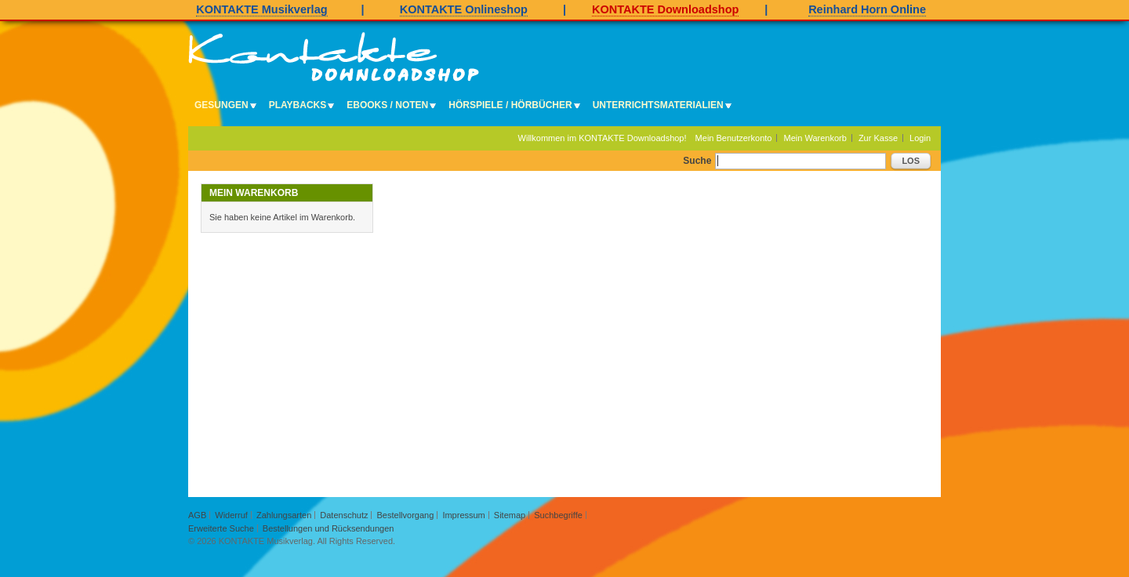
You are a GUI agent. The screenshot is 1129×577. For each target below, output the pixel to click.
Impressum (463, 515)
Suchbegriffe (558, 515)
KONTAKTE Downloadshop (665, 9)
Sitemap (509, 515)
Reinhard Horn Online (867, 9)
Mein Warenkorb (815, 138)
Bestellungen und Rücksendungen (328, 528)
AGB (197, 515)
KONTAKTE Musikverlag (261, 9)
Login (920, 138)
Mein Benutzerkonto (733, 138)
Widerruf (231, 515)
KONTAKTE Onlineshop (464, 9)
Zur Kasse (878, 138)
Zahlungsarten (283, 515)
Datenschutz (344, 515)
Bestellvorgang (405, 515)
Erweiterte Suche (221, 528)
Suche (697, 160)
